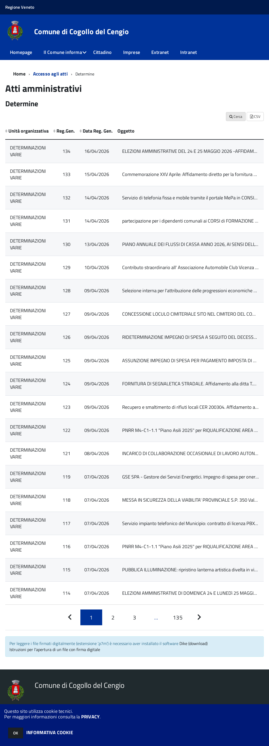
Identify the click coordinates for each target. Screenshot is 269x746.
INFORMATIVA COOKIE (49, 732)
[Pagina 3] (134, 617)
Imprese (131, 52)
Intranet (188, 52)
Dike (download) (193, 643)
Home (19, 73)
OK (15, 733)
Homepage (21, 52)
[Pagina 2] (113, 617)
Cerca (235, 116)
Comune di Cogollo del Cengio (81, 31)
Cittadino (102, 52)
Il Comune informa (63, 52)
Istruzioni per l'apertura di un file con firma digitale (54, 649)
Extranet (160, 52)
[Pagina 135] (177, 617)
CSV (255, 116)
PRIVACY (90, 716)
